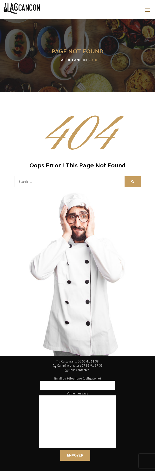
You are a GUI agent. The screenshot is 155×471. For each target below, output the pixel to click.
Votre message (77, 420)
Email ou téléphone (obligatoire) (77, 383)
